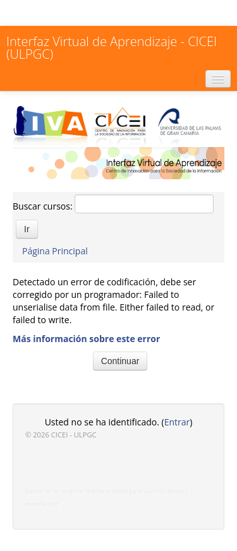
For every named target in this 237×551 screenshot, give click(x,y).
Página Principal (55, 251)
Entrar (177, 422)
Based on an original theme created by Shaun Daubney (104, 491)
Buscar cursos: (44, 206)
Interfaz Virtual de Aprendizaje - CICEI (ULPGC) (111, 47)
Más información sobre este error (86, 339)
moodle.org (42, 504)
